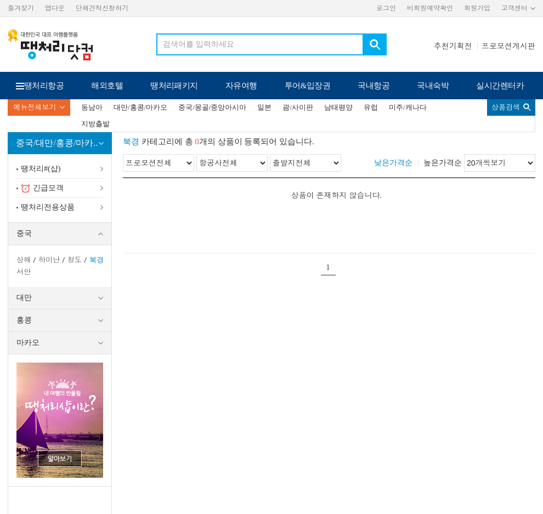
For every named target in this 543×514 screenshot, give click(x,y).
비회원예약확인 (430, 8)
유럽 (371, 107)
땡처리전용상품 (48, 207)
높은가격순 (442, 163)
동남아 (92, 107)
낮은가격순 (393, 163)
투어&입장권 (308, 85)
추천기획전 (453, 46)
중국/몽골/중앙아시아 (212, 107)
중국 (24, 233)
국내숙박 (433, 85)
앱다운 (55, 8)
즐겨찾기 (21, 8)
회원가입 (477, 8)
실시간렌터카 (500, 85)
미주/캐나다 (408, 107)
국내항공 (373, 85)
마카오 (27, 342)
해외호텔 (107, 85)
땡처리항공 (44, 85)
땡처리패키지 (174, 85)
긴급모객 (42, 188)
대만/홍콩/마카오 (140, 107)
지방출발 (95, 124)
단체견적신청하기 (102, 8)
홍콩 (24, 320)
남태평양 (338, 107)
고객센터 (514, 8)
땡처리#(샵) (40, 169)
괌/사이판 (297, 107)
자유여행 (241, 85)
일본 (264, 107)
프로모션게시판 (508, 46)
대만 (24, 297)
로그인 (386, 8)
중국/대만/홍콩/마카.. (57, 143)
